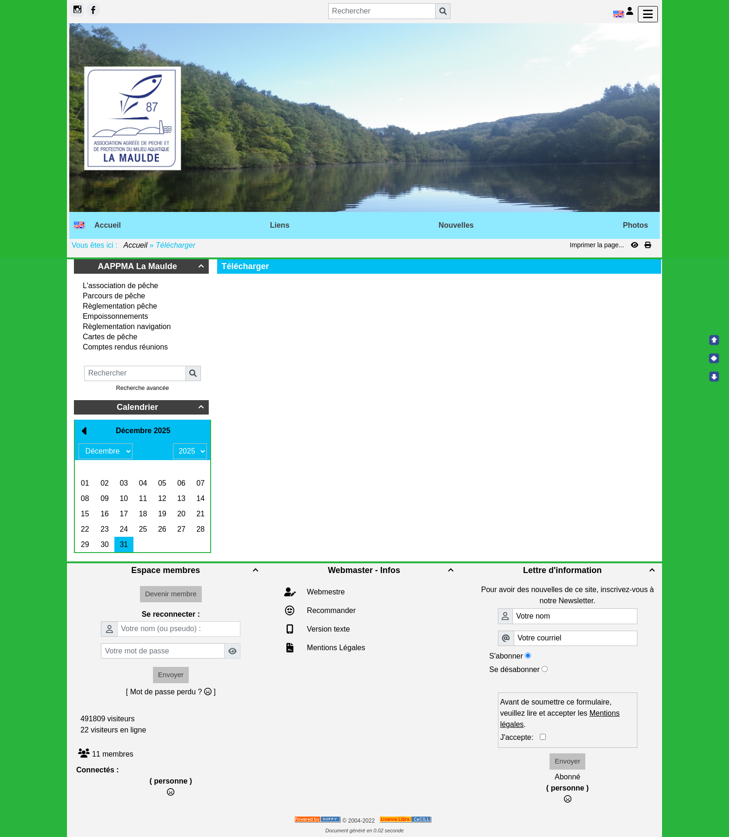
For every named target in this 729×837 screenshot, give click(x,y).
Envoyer (171, 675)
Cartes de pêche (110, 337)
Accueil (136, 245)
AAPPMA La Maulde (152, 266)
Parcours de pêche (114, 296)
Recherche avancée (142, 387)
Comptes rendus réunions (125, 347)
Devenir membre (171, 594)
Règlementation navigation (127, 326)
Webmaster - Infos (392, 570)
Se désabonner (514, 669)
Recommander (330, 610)
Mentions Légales (335, 648)
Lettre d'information (590, 570)
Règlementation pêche (120, 306)
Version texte (327, 629)
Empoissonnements (115, 316)
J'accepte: (520, 737)
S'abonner (506, 656)
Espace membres (195, 570)
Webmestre (325, 592)
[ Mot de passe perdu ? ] (171, 692)
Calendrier (161, 407)
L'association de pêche (120, 286)
